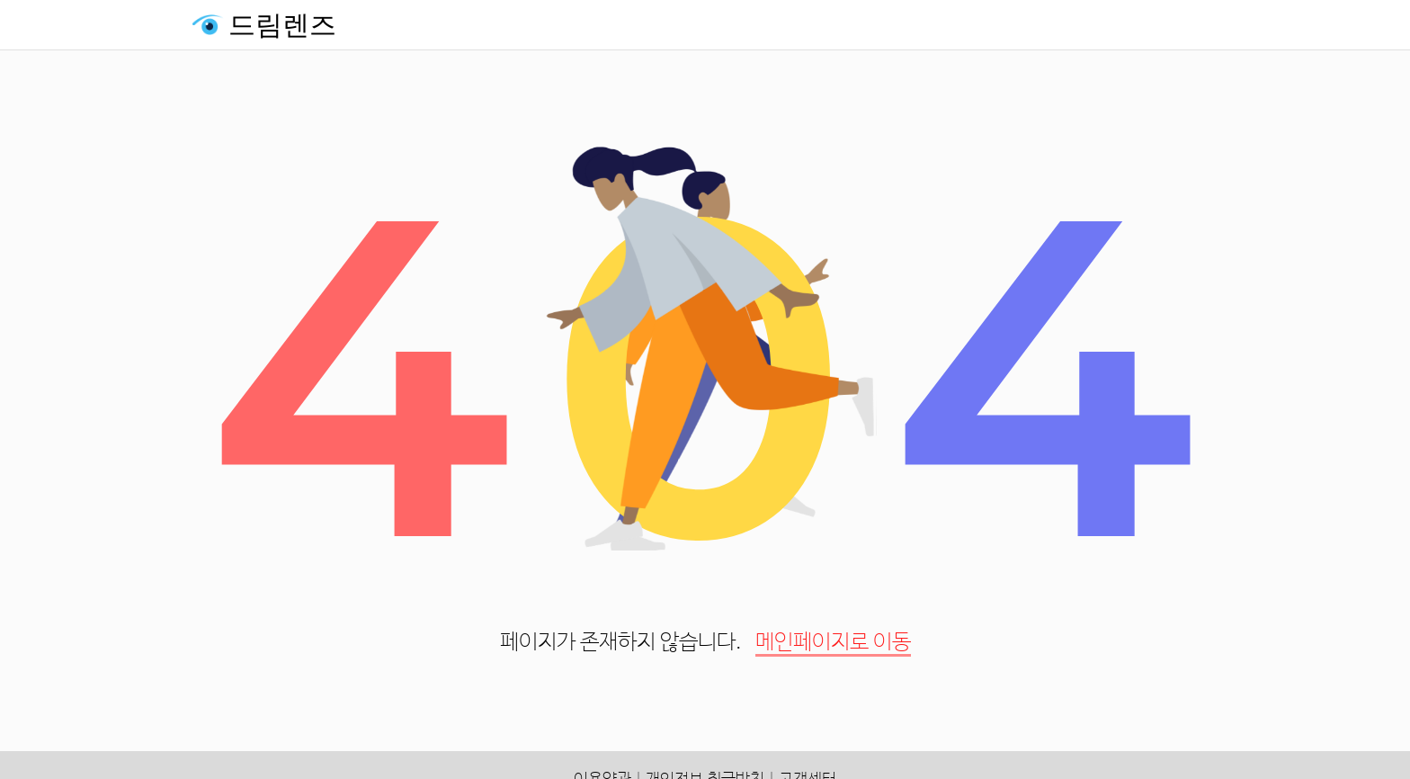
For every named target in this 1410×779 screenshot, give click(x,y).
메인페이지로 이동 (833, 643)
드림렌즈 (282, 25)
